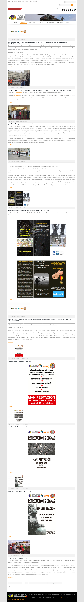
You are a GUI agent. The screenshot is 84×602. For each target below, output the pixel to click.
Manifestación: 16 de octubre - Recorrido (19, 491)
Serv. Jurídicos (50, 22)
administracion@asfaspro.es (61, 597)
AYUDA (68, 22)
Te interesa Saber (24, 358)
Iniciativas (32, 22)
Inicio (16, 22)
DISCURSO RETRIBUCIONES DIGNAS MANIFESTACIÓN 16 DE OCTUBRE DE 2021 (30, 164)
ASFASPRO (23, 22)
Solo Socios (60, 22)
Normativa (41, 22)
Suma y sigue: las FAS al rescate (17, 558)
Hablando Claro (23, 121)
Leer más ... (10, 67)
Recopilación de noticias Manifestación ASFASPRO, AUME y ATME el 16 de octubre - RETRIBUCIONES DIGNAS (40, 90)
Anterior (16, 583)
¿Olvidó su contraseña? (23, 1)
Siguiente (54, 583)
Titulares (22, 39)
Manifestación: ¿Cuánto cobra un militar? (20, 361)
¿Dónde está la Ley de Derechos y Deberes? (20, 124)
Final (60, 583)
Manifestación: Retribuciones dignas (18, 427)
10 (49, 583)
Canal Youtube (14, 1)
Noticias (22, 87)
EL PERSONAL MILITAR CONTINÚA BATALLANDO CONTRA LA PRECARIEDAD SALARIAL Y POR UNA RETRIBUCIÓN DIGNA (37, 42)
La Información (18, 92)
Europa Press (18, 98)
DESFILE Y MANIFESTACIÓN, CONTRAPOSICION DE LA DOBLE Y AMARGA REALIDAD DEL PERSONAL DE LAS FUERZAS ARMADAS (39, 319)
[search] (50, 9)
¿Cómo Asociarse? (33, 1)
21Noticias (17, 95)
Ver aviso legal (20, 599)
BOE (9, 1)
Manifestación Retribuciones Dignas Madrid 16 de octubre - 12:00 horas (28, 210)
